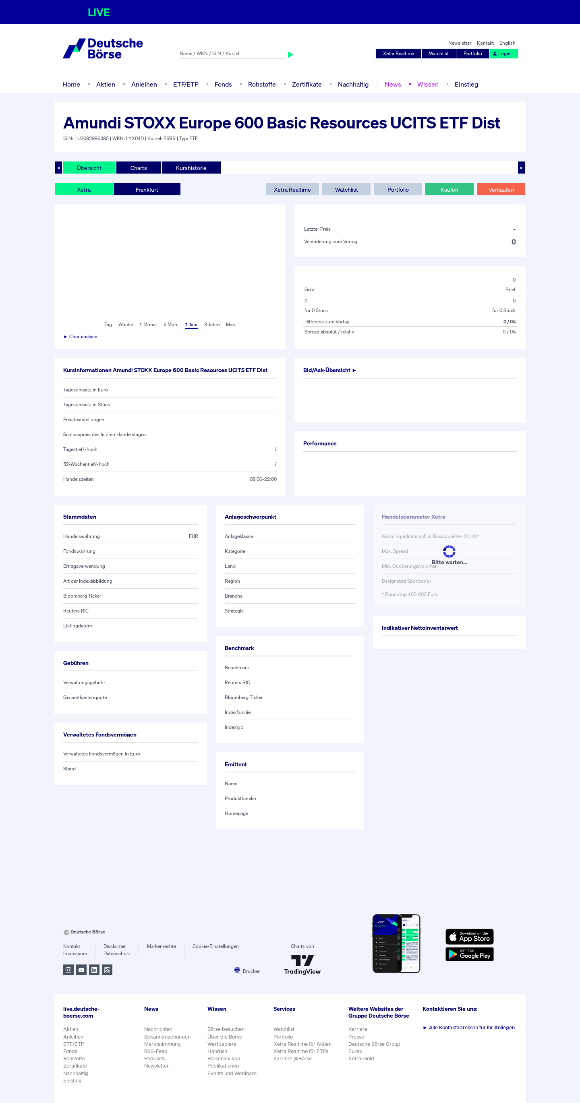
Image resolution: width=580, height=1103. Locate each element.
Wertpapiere (221, 1044)
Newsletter (459, 43)
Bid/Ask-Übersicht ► (330, 370)
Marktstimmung (162, 1044)
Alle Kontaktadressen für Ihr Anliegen (469, 1027)
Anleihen (144, 84)
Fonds (223, 84)
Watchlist (439, 53)
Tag (108, 324)
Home (71, 84)
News (393, 84)
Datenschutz (117, 953)
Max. (231, 324)
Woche (125, 324)
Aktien (105, 84)
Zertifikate (307, 84)
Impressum (75, 953)
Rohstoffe (262, 84)
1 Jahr (191, 324)
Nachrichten (158, 1029)
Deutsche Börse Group (374, 1044)
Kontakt (485, 43)
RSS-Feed (156, 1051)
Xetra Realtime (398, 53)
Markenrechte (161, 946)
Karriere (357, 1029)
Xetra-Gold (361, 1058)
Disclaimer (115, 946)
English (507, 43)
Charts (138, 168)
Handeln (217, 1051)
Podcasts (155, 1058)
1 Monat (148, 324)
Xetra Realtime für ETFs (300, 1051)
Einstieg (466, 84)
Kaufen (449, 189)
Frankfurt (147, 189)
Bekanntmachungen (167, 1036)
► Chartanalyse (80, 336)
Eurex (355, 1051)
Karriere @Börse (292, 1058)
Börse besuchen (225, 1029)
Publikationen (223, 1065)
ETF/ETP (186, 84)
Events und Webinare (232, 1073)
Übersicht (89, 168)
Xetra (84, 189)
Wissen (428, 84)
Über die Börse (224, 1036)
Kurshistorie (191, 168)
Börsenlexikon (223, 1058)
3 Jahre (212, 324)
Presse (356, 1036)
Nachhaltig (353, 84)
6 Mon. (171, 324)
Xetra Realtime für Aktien (302, 1044)
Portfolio (473, 53)
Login (501, 53)
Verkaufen (501, 189)
